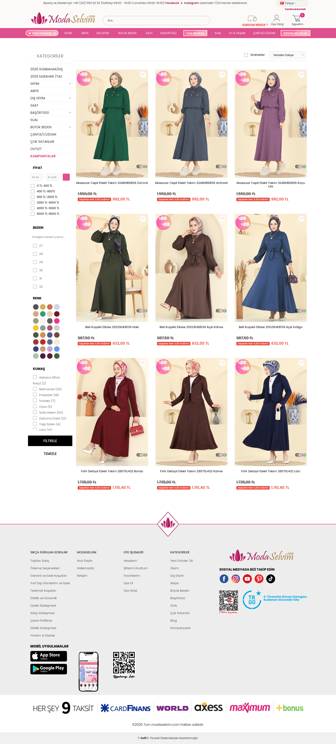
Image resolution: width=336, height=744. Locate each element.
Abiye (174, 583)
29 (38, 262)
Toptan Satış (39, 560)
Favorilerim (132, 575)
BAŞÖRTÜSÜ (168, 33)
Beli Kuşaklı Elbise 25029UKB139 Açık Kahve (191, 327)
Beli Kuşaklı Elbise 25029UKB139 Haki (112, 327)
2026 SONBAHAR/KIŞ (46, 69)
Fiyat (37, 167)
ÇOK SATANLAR (42, 141)
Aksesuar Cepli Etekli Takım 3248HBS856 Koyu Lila (270, 185)
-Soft (142, 722)
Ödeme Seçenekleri (45, 568)
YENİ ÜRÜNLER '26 (44, 34)
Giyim (174, 568)
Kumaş (39, 368)
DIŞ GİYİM (102, 33)
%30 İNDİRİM (195, 34)
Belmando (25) (47, 388)
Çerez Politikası (41, 620)
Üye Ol (128, 583)
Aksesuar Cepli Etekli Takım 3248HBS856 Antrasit (191, 183)
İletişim (82, 575)
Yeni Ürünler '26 (181, 560)
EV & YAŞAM (237, 33)
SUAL (217, 33)
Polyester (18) (46, 394)
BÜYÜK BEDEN (127, 33)
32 (38, 286)
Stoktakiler (254, 54)
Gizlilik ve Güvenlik (43, 598)
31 (37, 278)
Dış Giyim (177, 575)
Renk (37, 298)
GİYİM (68, 33)
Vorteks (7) (44, 400)
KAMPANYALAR (43, 156)
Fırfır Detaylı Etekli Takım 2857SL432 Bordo (112, 471)
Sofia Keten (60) (48, 412)
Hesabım (130, 560)
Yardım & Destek (42, 635)
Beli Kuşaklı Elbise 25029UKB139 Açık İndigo (270, 327)
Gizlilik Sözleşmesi (43, 628)
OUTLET (36, 149)
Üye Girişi (130, 590)
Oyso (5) (42, 406)
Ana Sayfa (84, 560)
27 (37, 245)
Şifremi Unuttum (136, 568)
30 (38, 270)
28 (38, 254)
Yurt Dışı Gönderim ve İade (50, 583)
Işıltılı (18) (42, 429)
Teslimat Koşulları (43, 590)
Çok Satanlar (179, 613)
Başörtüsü (177, 598)
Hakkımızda (85, 568)
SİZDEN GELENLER (295, 34)
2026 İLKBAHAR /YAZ (46, 76)
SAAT (149, 33)
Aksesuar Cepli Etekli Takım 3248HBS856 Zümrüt (112, 183)
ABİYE (85, 33)
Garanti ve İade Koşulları (48, 575)
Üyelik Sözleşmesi (43, 605)
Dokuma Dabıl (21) (49, 418)
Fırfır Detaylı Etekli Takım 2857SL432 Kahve (191, 471)
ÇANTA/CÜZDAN (264, 33)
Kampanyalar (180, 628)
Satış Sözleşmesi (42, 613)
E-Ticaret (153, 722)
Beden (38, 227)
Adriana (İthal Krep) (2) (46, 380)
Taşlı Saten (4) (46, 423)
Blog (173, 620)
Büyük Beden (179, 590)
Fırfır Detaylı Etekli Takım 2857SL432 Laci (270, 471)
